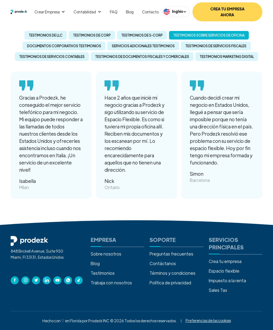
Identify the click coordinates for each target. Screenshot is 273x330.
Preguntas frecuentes (171, 254)
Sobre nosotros (106, 254)
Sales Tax (218, 290)
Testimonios (103, 273)
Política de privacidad (170, 282)
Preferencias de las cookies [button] (208, 320)
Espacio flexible (224, 271)
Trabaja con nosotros (111, 282)
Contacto (150, 11)
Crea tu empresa (225, 261)
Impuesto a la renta (227, 280)
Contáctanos (163, 263)
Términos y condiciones (172, 273)
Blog (129, 11)
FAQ (114, 11)
